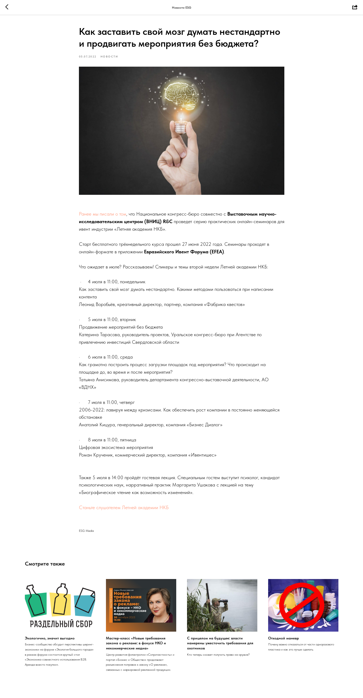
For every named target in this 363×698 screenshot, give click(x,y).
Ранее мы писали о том (102, 214)
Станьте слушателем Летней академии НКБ (124, 507)
